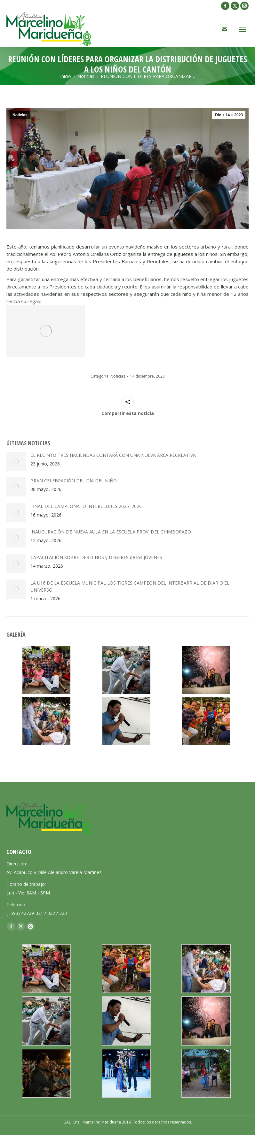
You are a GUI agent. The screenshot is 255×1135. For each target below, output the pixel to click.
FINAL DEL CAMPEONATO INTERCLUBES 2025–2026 (86, 506)
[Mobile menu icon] (242, 29)
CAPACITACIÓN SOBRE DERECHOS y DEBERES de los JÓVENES (96, 557)
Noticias (20, 115)
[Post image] (16, 461)
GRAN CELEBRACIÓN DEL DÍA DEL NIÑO (73, 481)
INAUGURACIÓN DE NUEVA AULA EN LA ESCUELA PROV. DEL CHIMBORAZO (110, 532)
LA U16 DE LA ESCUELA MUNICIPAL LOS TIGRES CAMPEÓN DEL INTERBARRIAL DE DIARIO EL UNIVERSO (129, 586)
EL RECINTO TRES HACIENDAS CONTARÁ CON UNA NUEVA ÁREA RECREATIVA (113, 455)
